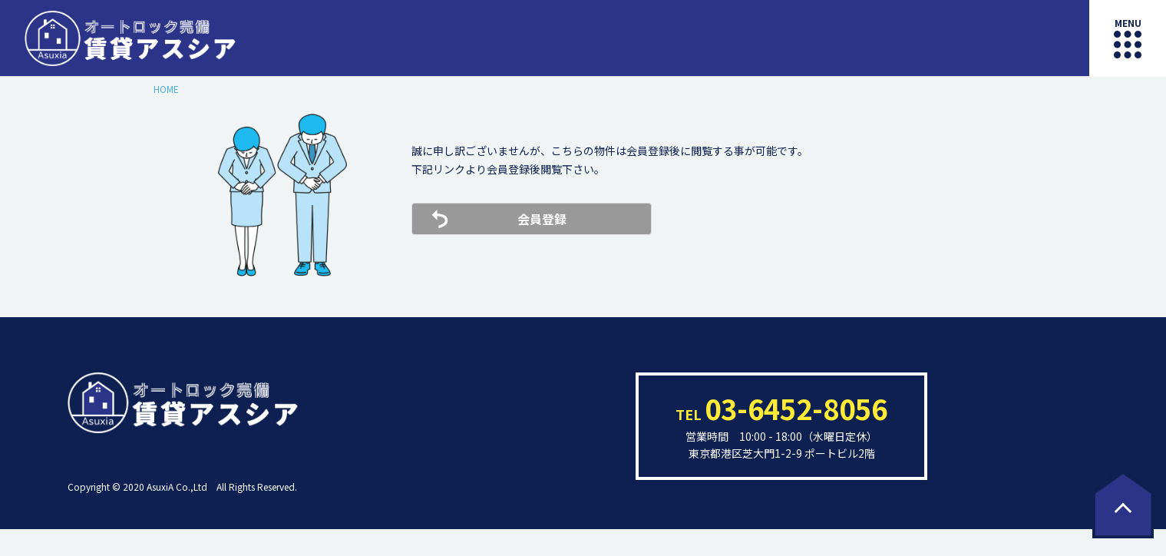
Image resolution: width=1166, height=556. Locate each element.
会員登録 (541, 219)
